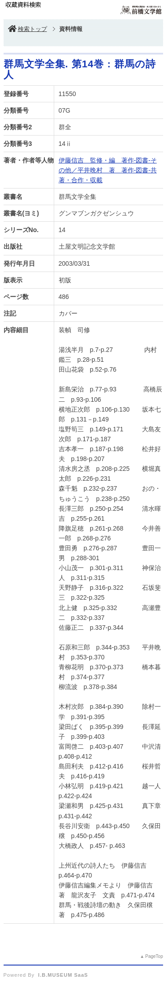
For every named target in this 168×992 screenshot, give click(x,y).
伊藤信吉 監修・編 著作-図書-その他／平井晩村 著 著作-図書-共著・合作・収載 (108, 170)
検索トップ (27, 29)
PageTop (154, 956)
